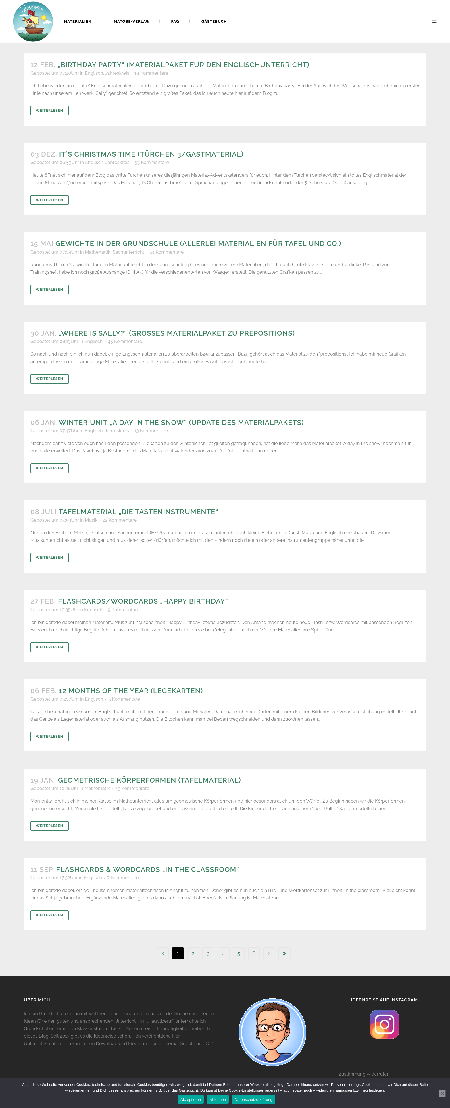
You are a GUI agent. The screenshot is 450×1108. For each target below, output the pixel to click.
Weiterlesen (49, 111)
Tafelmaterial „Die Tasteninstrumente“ (138, 512)
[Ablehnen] (442, 1093)
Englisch (94, 73)
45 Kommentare (125, 341)
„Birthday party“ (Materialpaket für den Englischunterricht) (183, 65)
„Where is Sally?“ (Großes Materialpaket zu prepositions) (177, 333)
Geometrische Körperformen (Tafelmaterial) (149, 780)
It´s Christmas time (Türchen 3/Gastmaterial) (151, 154)
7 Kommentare (123, 877)
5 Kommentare (124, 699)
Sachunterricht (128, 252)
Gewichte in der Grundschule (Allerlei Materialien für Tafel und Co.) (198, 243)
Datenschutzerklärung (253, 1099)
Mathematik (98, 252)
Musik (91, 520)
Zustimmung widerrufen (364, 1074)
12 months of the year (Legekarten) (131, 691)
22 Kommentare (120, 520)
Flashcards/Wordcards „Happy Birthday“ (143, 601)
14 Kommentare (151, 73)
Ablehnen (217, 1099)
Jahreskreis (117, 73)
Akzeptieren (190, 1099)
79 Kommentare (132, 788)
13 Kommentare (151, 430)
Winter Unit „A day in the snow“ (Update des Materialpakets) (181, 422)
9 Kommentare (123, 609)
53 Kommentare (152, 162)
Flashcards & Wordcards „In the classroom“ (147, 869)
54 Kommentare (166, 252)
